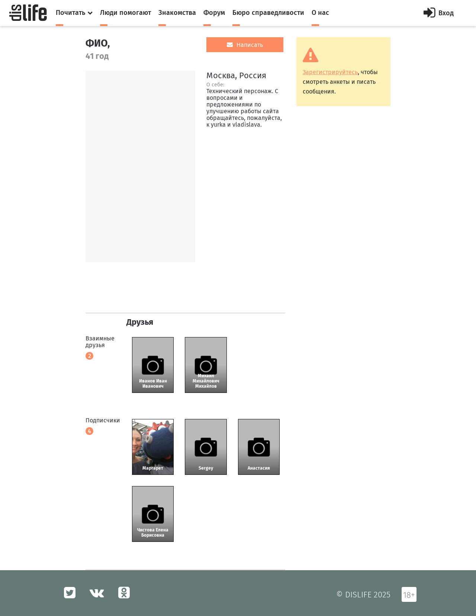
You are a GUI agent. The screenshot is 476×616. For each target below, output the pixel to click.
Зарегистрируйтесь (330, 72)
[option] (140, 166)
